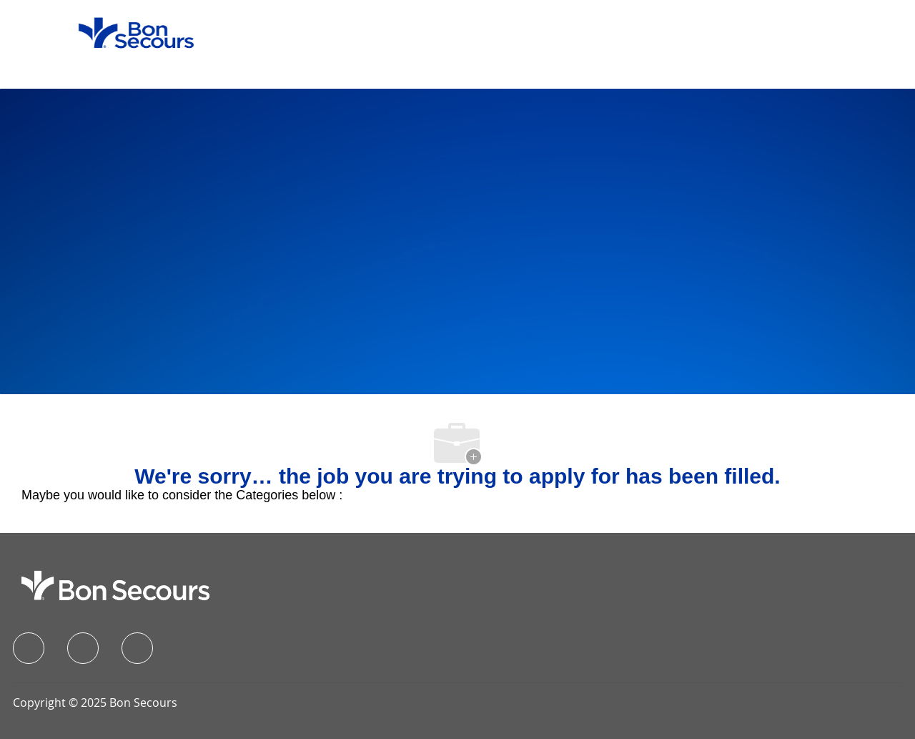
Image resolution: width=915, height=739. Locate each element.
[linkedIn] (83, 648)
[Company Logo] (127, 32)
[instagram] (137, 648)
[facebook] (28, 648)
